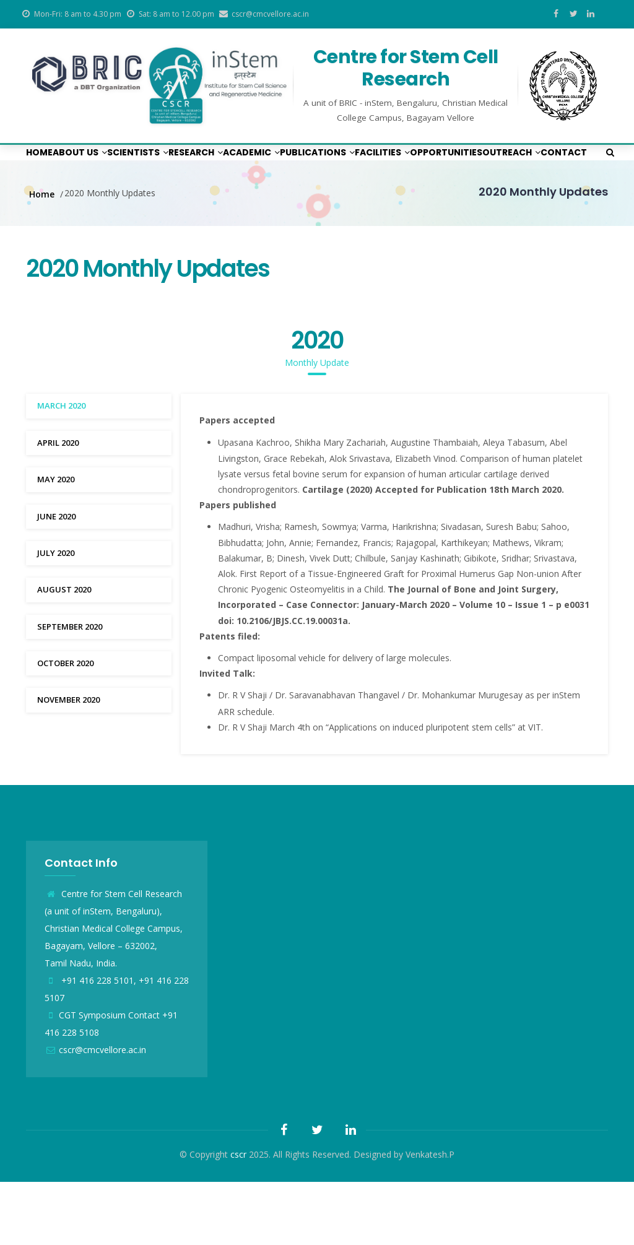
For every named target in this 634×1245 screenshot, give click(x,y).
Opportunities (72, 203)
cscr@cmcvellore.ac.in (95, 1113)
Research (261, 164)
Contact (226, 203)
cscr (238, 1217)
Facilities (511, 164)
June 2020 (56, 579)
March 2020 (61, 468)
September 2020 (69, 689)
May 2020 (55, 542)
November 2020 (68, 762)
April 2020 (58, 505)
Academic (336, 164)
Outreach (157, 203)
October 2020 (65, 726)
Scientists (182, 164)
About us (104, 164)
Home (47, 164)
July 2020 (55, 616)
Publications (423, 164)
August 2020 (64, 652)
